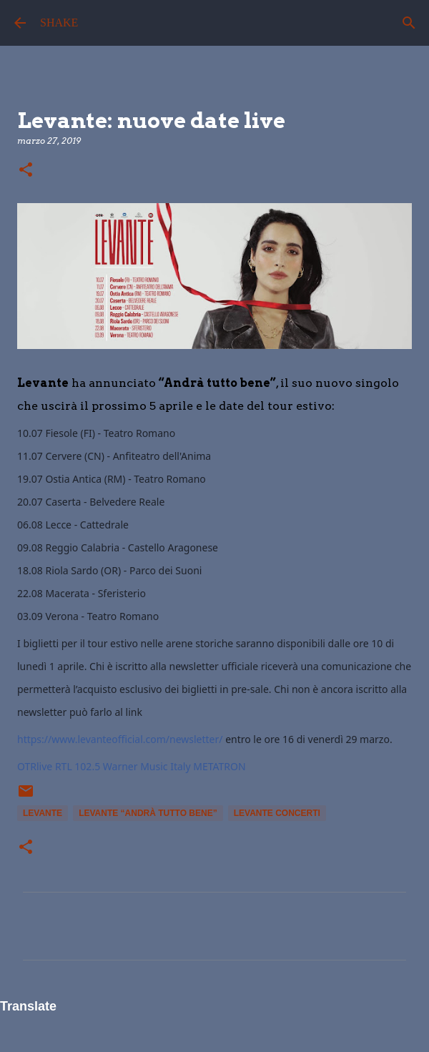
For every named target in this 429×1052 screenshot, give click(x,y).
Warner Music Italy (147, 766)
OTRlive (34, 766)
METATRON (219, 766)
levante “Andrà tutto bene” (148, 813)
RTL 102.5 (77, 766)
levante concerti (277, 813)
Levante (42, 813)
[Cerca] (409, 23)
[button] (25, 170)
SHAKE (59, 22)
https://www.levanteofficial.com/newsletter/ (120, 739)
